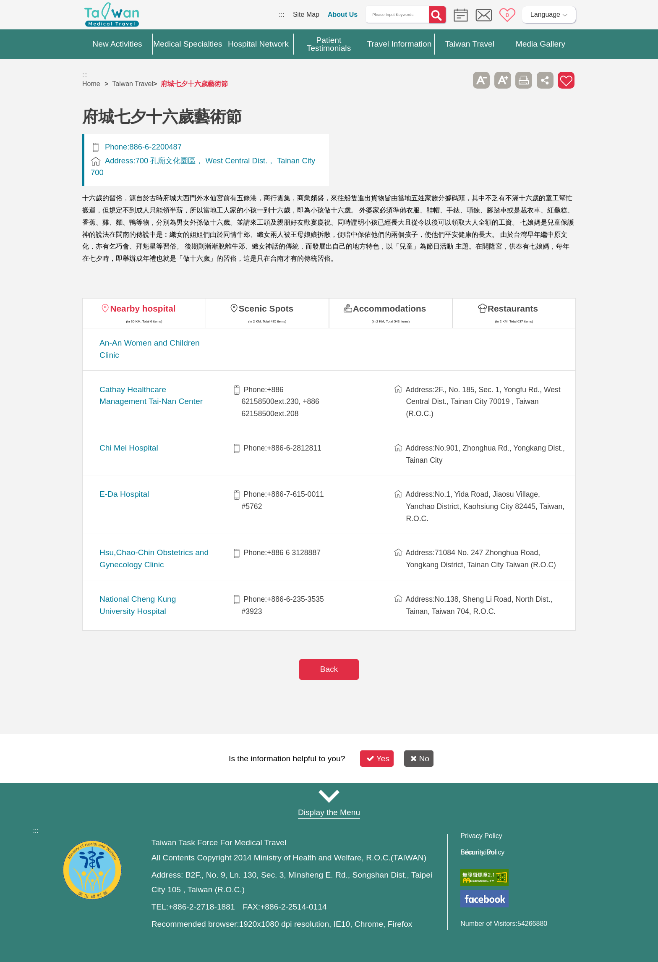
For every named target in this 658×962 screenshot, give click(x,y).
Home (91, 83)
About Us (343, 14)
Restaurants (513, 308)
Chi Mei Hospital (128, 447)
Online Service (483, 15)
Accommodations (389, 308)
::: (282, 14)
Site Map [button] (329, 796)
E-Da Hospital (124, 494)
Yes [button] (377, 758)
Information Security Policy (482, 852)
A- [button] (481, 80)
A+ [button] (502, 80)
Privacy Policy (481, 836)
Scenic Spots (266, 308)
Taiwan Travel (132, 83)
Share (545, 80)
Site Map (306, 14)
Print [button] (523, 80)
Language (545, 14)
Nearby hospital (142, 308)
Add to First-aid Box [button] (566, 80)
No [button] (419, 758)
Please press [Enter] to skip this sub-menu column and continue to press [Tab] (460, 80)
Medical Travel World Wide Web (111, 16)
